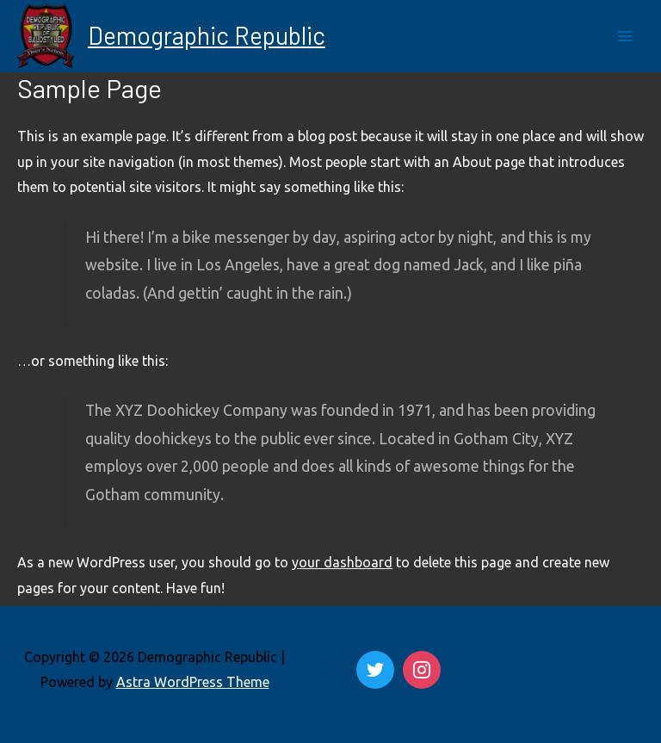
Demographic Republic (206, 35)
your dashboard (342, 562)
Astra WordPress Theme (192, 682)
